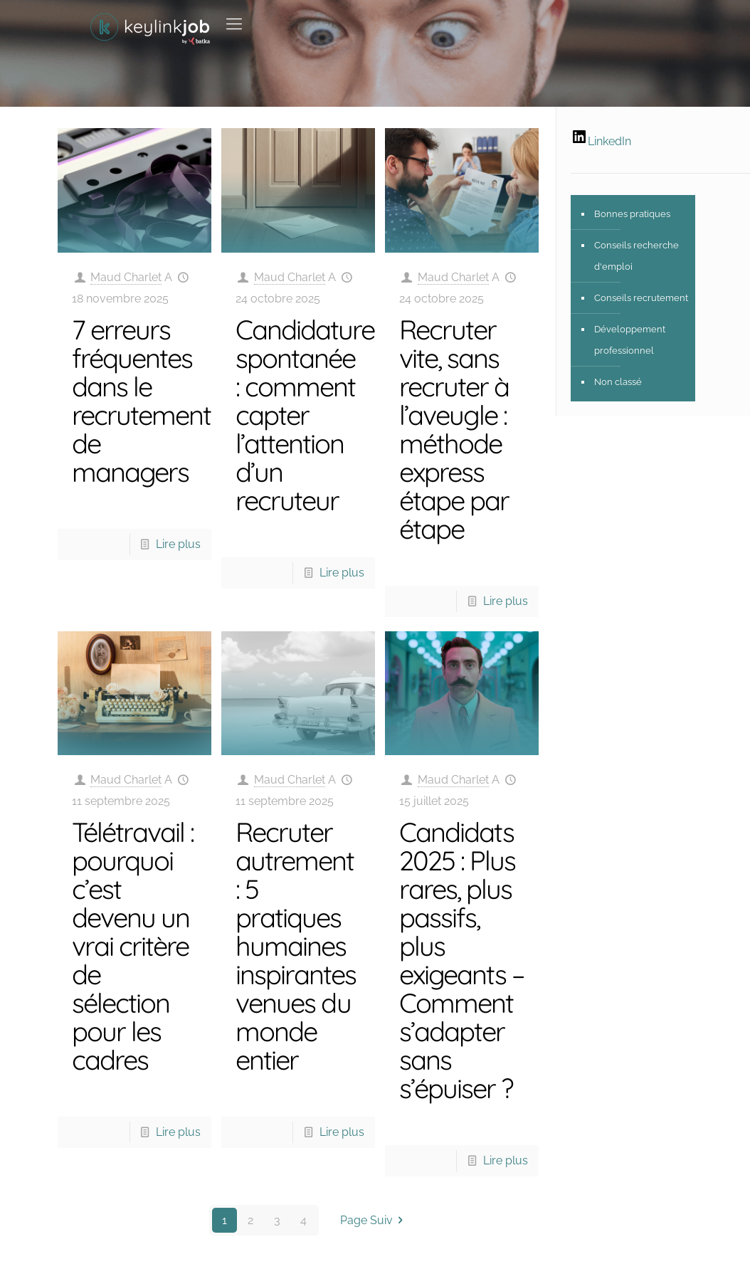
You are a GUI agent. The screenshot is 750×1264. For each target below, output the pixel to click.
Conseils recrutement (641, 298)
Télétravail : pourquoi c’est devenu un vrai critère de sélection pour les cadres (133, 946)
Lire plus (178, 544)
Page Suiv (374, 1220)
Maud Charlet (126, 277)
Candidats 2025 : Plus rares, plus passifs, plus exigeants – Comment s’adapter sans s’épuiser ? (461, 960)
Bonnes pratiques (632, 214)
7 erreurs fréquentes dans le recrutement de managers (141, 400)
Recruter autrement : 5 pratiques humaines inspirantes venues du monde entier (296, 946)
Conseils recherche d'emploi (636, 256)
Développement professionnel (629, 340)
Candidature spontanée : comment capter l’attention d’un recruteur (305, 414)
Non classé (618, 381)
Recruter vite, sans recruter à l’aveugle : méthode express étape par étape (454, 429)
